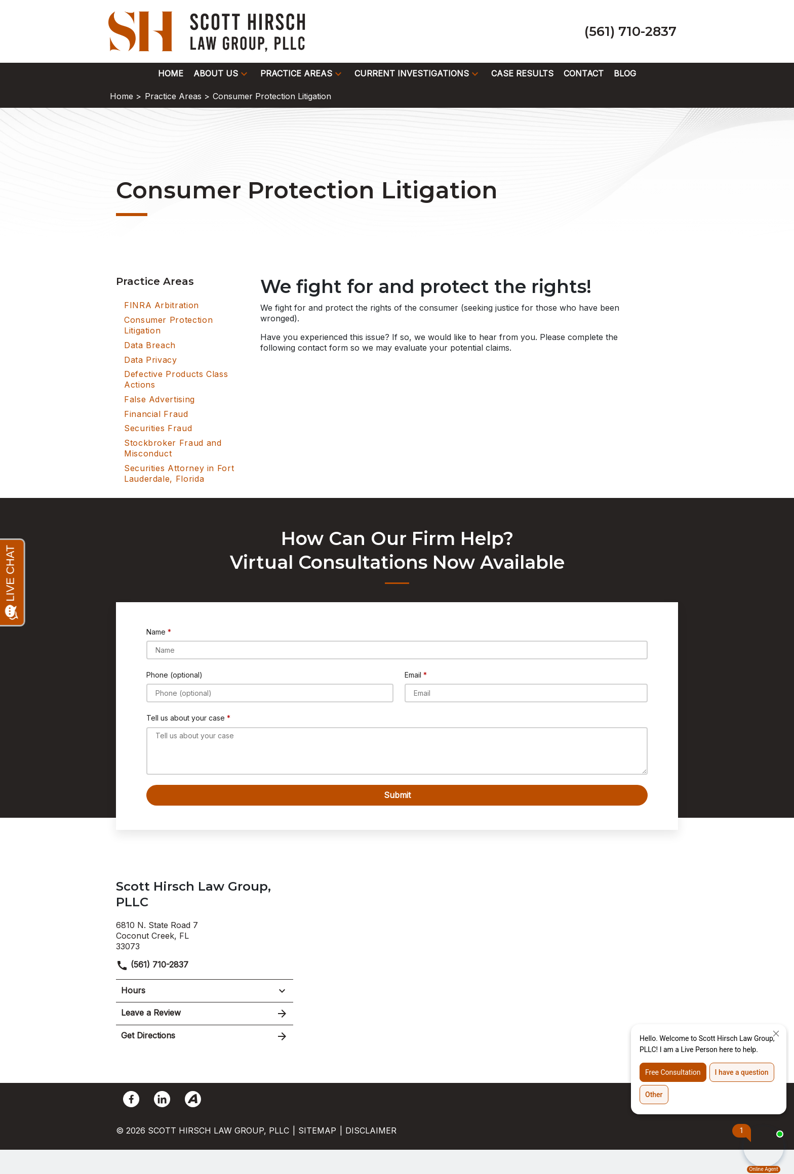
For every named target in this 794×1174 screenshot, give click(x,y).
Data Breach (150, 345)
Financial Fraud (156, 414)
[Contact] (584, 73)
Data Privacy (150, 360)
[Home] (170, 73)
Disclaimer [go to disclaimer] (370, 1130)
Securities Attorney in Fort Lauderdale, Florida (179, 473)
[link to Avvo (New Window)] (193, 1099)
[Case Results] (522, 73)
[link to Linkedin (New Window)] (162, 1099)
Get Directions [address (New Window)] (204, 1036)
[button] (244, 74)
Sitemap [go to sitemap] (317, 1130)
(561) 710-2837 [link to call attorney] (152, 964)
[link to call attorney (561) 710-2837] (630, 31)
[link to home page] (209, 30)
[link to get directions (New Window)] (204, 934)
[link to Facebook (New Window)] (131, 1099)
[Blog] (625, 73)
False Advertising (159, 399)
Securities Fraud (158, 428)
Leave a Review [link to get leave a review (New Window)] (204, 1014)
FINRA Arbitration (161, 305)
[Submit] (397, 795)
